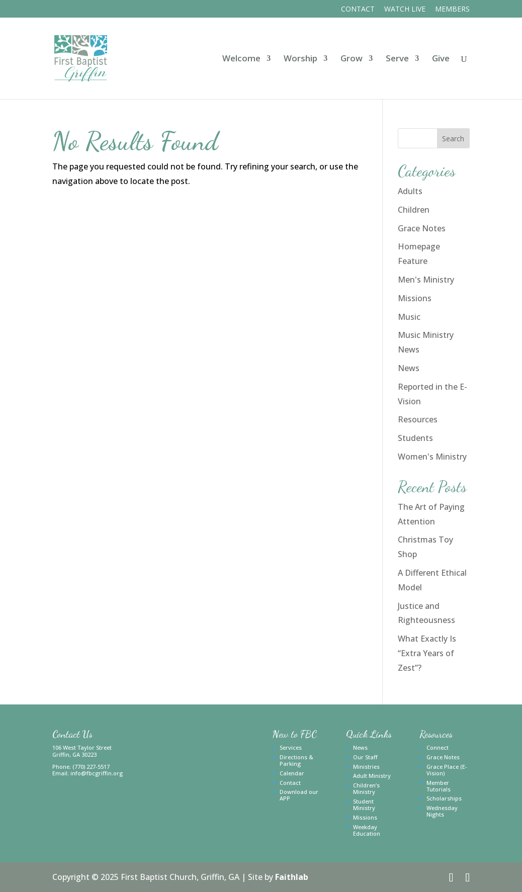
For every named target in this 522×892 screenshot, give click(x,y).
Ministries (366, 766)
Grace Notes (422, 228)
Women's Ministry (432, 456)
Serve (397, 59)
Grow (351, 59)
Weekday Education (366, 830)
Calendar (292, 773)
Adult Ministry (372, 775)
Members (452, 10)
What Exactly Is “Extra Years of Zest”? (427, 653)
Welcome (241, 59)
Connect (437, 747)
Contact (358, 10)
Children (413, 209)
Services (291, 747)
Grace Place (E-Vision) (446, 770)
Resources (418, 419)
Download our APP (299, 795)
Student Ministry (364, 804)
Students (415, 437)
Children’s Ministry (366, 788)
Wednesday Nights (442, 811)
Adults (410, 191)
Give (441, 59)
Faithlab (291, 876)
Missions (414, 298)
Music (409, 316)
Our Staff (365, 757)
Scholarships (444, 798)
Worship (300, 59)
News (408, 368)
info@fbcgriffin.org (96, 773)
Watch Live (404, 10)
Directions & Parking (296, 760)
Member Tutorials (438, 786)
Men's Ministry (426, 279)
